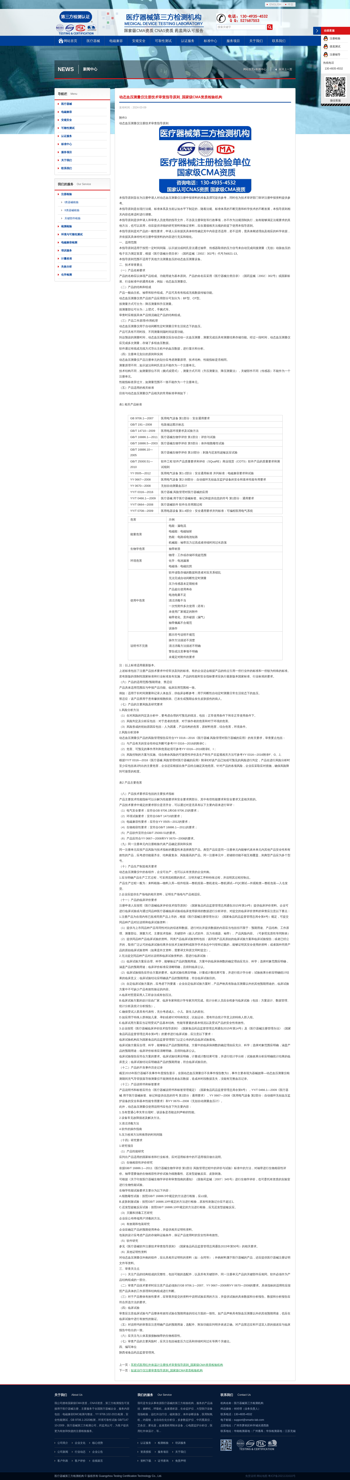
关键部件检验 (73, 218)
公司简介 (62, 1442)
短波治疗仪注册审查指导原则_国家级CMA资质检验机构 (167, 1370)
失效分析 (66, 266)
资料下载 (145, 1460)
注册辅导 (331, 54)
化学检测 (66, 274)
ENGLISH (275, 4)
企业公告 (97, 1451)
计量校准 (66, 258)
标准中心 (210, 41)
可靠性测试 (163, 41)
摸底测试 (331, 46)
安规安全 (139, 41)
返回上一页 (285, 69)
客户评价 (80, 1460)
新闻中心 (261, 69)
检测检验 (66, 226)
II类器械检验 (72, 210)
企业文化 (80, 1442)
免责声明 (180, 1460)
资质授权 (145, 1451)
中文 (290, 4)
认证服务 (187, 41)
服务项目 (233, 41)
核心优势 (97, 1442)
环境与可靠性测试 (72, 234)
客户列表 (62, 1460)
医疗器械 (93, 41)
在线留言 (97, 1460)
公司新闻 (62, 1451)
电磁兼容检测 (69, 242)
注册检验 (66, 194)
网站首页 (70, 41)
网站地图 (262, 1476)
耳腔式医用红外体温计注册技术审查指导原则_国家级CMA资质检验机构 (177, 1364)
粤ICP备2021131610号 (282, 1476)
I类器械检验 (72, 202)
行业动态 (80, 1451)
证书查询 (163, 1460)
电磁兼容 (116, 41)
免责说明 (250, 1476)
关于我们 (256, 41)
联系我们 (278, 41)
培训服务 (66, 250)
